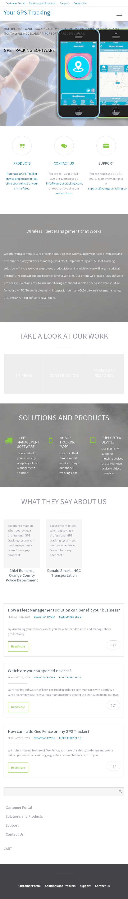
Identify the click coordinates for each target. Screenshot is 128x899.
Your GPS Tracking (27, 12)
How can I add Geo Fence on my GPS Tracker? (48, 731)
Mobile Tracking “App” (67, 442)
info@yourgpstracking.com (64, 183)
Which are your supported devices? (39, 670)
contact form (63, 193)
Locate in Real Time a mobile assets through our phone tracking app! (69, 462)
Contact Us (64, 163)
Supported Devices (111, 439)
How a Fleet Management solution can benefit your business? (64, 610)
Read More (18, 646)
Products (22, 163)
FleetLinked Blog (70, 616)
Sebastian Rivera (44, 616)
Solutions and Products (64, 417)
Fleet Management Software (28, 442)
